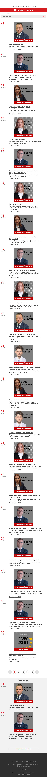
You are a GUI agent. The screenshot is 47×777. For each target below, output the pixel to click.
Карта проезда (23, 766)
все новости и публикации (23, 749)
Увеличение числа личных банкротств (22, 464)
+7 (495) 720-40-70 (30, 6)
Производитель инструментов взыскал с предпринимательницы (24, 172)
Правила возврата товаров (19, 400)
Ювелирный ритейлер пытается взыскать (24, 303)
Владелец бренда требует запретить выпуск (25, 528)
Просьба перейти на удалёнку (19, 107)
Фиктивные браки (15, 204)
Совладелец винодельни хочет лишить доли (25, 591)
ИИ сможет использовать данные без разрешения (22, 238)
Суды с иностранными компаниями (22, 622)
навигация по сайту (24, 10)
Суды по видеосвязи (16, 44)
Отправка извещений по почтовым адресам (25, 367)
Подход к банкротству (17, 139)
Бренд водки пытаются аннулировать (22, 270)
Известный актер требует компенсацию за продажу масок (24, 496)
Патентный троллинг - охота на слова (22, 75)
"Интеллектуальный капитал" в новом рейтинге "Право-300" (22, 655)
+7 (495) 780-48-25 (17, 6)
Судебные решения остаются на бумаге (23, 334)
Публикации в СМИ (15, 50)
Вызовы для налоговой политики (21, 433)
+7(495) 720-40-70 (30, 761)
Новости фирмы (14, 661)
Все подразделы (7, 16)
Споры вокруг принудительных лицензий (24, 560)
